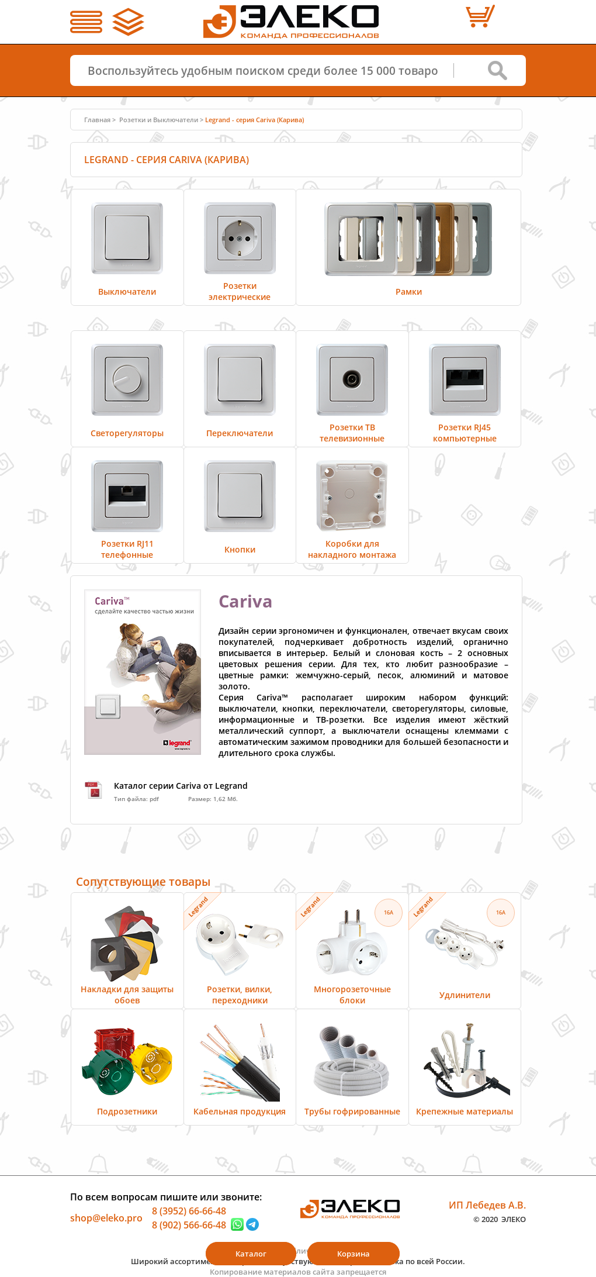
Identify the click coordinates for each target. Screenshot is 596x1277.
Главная (97, 119)
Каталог (250, 1253)
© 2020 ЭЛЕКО (499, 1218)
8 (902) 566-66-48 (189, 1224)
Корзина (353, 1253)
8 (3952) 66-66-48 (189, 1210)
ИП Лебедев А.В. (487, 1205)
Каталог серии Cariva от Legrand (181, 785)
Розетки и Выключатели (158, 119)
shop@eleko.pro (106, 1218)
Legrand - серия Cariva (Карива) (254, 119)
